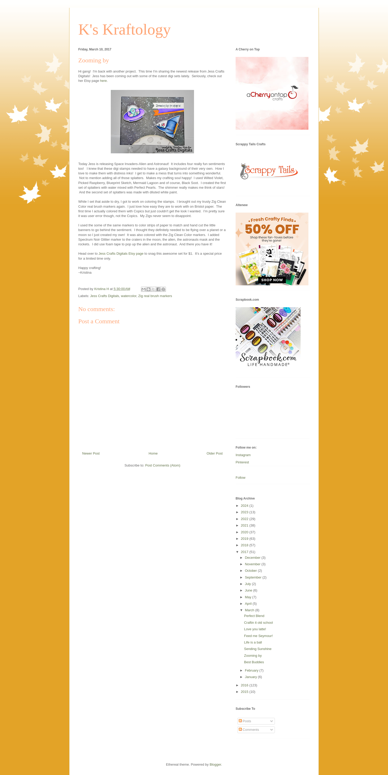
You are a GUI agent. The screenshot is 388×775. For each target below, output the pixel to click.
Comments (249, 730)
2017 (245, 552)
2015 (245, 692)
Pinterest (242, 462)
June (249, 590)
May (248, 597)
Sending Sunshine (257, 649)
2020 (245, 532)
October (251, 571)
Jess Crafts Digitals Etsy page (121, 253)
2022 (245, 519)
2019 (245, 539)
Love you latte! (255, 629)
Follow (240, 478)
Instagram (243, 455)
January (251, 677)
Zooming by (253, 656)
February (252, 670)
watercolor (128, 296)
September (253, 577)
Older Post (215, 453)
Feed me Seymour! (258, 636)
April (249, 604)
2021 (245, 525)
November (253, 564)
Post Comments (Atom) (162, 465)
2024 (245, 506)
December (253, 558)
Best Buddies (254, 662)
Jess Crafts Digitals (104, 296)
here (103, 81)
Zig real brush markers (155, 296)
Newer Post (91, 453)
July (248, 584)
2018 (245, 545)
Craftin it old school (258, 623)
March (250, 610)
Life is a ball (253, 642)
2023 (245, 512)
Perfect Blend (254, 616)
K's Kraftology (124, 29)
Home (153, 453)
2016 (245, 685)
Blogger (215, 764)
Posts (245, 721)
